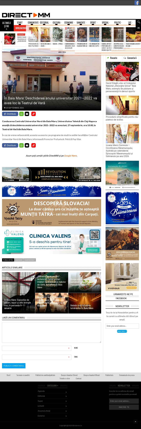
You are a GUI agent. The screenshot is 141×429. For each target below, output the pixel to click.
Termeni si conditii (23, 375)
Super (40, 401)
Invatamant (29, 260)
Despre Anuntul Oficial (91, 375)
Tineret (21, 34)
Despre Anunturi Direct (69, 375)
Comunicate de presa (126, 375)
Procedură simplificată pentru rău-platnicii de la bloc (58, 40)
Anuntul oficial (44, 411)
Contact (78, 378)
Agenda (18, 260)
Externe (119, 34)
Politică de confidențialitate (45, 375)
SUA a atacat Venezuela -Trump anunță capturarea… (124, 39)
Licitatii (41, 406)
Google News (70, 155)
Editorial (41, 396)
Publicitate (109, 375)
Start (8, 375)
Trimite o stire (65, 378)
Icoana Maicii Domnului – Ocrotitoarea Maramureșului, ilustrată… (89, 41)
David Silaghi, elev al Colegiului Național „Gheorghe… (25, 39)
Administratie (57, 34)
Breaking (21, 28)
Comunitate (88, 34)
